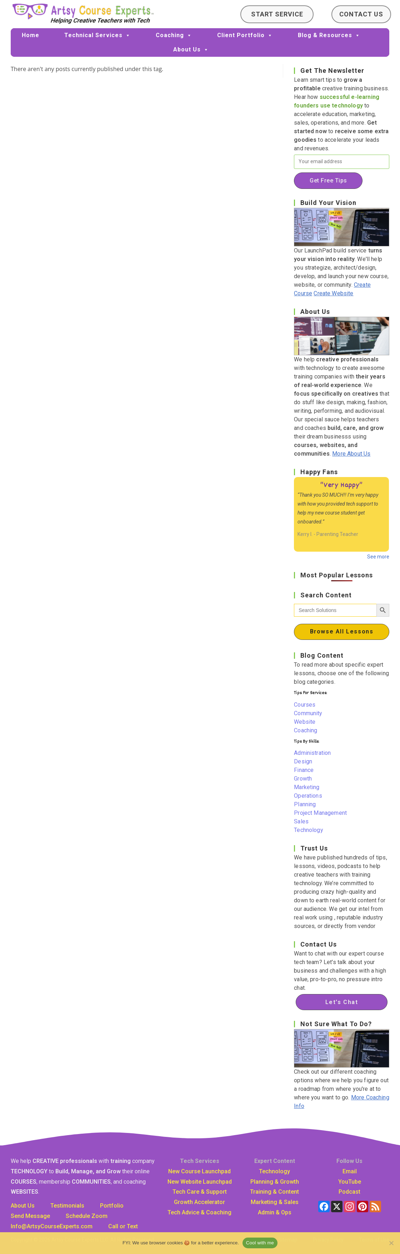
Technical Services (97, 35)
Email (349, 1171)
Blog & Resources (329, 35)
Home (30, 35)
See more (378, 557)
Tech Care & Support (199, 1191)
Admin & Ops (274, 1212)
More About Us (351, 453)
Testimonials (67, 1205)
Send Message (30, 1216)
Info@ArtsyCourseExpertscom (51, 1226)
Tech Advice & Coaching (199, 1212)
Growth (303, 778)
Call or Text (123, 1226)
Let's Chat (341, 1002)
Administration (312, 752)
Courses (304, 704)
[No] (391, 1243)
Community (308, 713)
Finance (304, 770)
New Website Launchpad (200, 1181)
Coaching (174, 35)
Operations (308, 795)
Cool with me (260, 1242)
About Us (191, 49)
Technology (308, 830)
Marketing (306, 787)
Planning (305, 804)
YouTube (349, 1181)
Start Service (277, 14)
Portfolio (112, 1205)
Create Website (333, 293)
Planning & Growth (274, 1181)
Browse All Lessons (342, 631)
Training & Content (274, 1191)
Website (304, 721)
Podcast (349, 1191)
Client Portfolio (245, 35)
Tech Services (199, 1161)
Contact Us (361, 14)
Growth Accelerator (199, 1202)
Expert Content (274, 1161)
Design (303, 761)
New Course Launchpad (199, 1171)
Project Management (320, 812)
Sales (301, 821)
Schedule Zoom (87, 1216)
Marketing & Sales (275, 1202)
